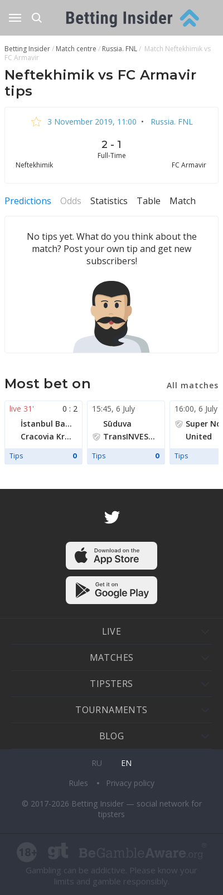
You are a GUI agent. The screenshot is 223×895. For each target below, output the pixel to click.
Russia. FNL (170, 121)
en (126, 763)
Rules (79, 783)
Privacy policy (130, 783)
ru (96, 763)
